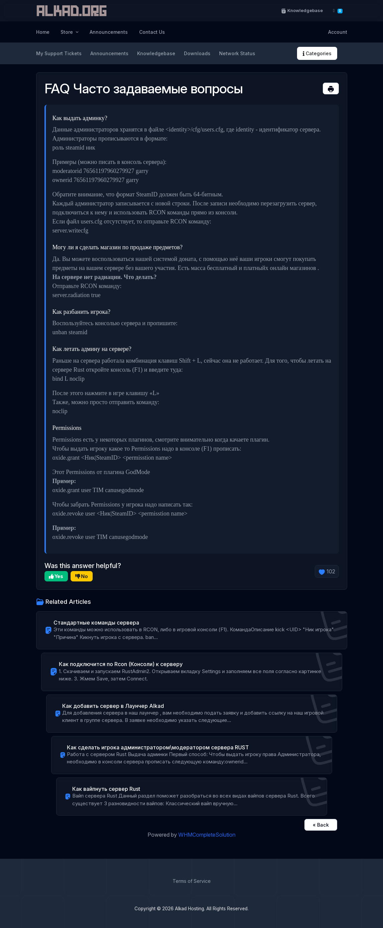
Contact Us (152, 32)
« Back (321, 825)
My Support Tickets (59, 53)
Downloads (197, 53)
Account (337, 32)
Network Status (237, 53)
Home (43, 32)
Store (67, 32)
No (81, 576)
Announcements (109, 32)
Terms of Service (192, 881)
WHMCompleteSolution (206, 834)
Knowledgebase (301, 10)
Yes (56, 576)
